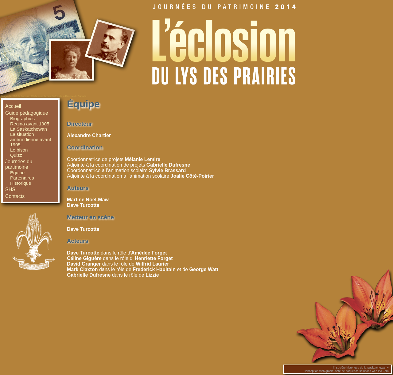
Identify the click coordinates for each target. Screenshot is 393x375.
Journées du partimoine (18, 164)
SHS (10, 189)
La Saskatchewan (28, 129)
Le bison (19, 149)
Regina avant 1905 (29, 123)
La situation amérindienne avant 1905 (30, 139)
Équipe (17, 172)
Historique (20, 183)
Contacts (15, 196)
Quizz (16, 155)
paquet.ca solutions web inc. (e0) (367, 371)
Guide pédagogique (26, 113)
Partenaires (22, 177)
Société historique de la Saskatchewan (361, 367)
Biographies (22, 118)
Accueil (13, 106)
